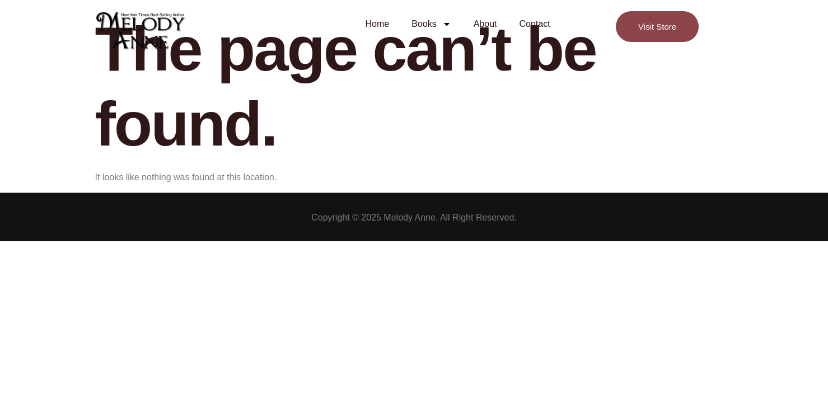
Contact (534, 24)
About (485, 24)
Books (431, 24)
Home (378, 24)
